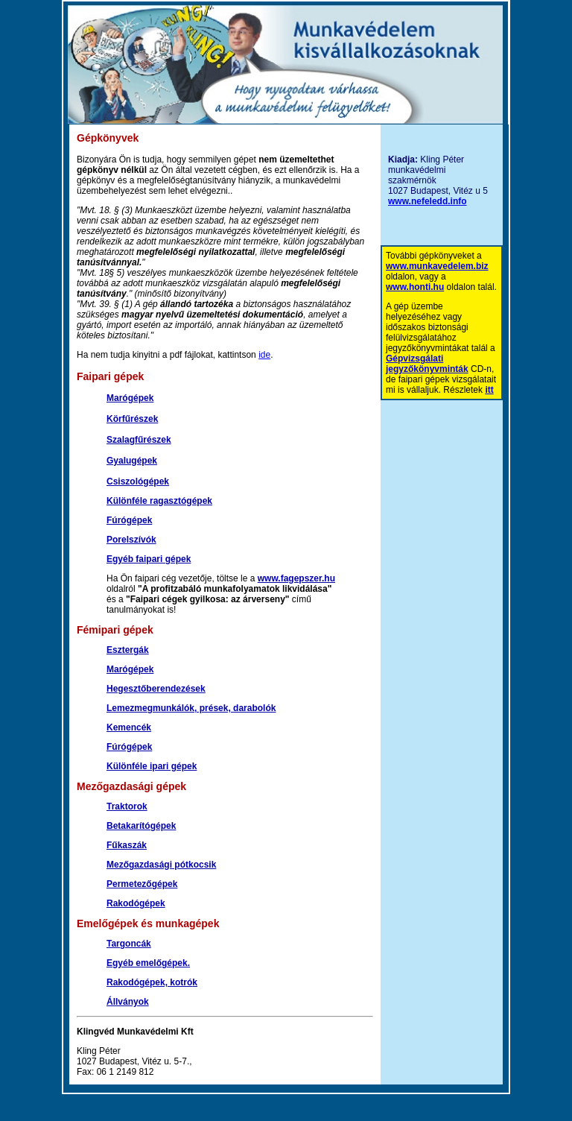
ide (264, 355)
